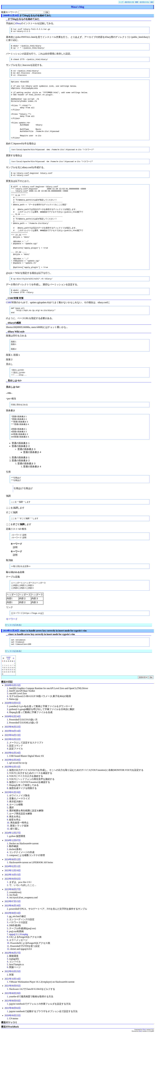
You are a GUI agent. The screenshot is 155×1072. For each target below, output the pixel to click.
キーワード (11, 656)
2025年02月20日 (13, 799)
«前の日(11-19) (129, 2)
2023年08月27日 (13, 928)
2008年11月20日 (11, 15)
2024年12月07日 (13, 879)
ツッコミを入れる (13, 662)
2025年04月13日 (13, 774)
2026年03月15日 (13, 724)
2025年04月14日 (13, 770)
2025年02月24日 (13, 791)
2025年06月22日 (13, 765)
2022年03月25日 (13, 1010)
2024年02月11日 (12, 905)
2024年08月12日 (13, 898)
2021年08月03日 (13, 1039)
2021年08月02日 (13, 1047)
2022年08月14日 (13, 952)
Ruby (140, 1070)
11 (8, 864)
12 (8, 867)
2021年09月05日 (13, 1024)
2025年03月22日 (13, 778)
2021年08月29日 (13, 1032)
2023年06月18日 (13, 944)
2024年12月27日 (13, 872)
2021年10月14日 (13, 1018)
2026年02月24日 (13, 755)
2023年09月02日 (13, 918)
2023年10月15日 (13, 913)
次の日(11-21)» (144, 2)
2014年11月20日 (11, 668)
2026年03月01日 (13, 742)
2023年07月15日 (13, 940)
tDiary (18, 23)
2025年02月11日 (12, 805)
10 (8, 861)
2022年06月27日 (13, 992)
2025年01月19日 (13, 831)
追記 (151, 2)
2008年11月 (8, 697)
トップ (121, 2)
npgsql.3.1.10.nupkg (18, 973)
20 (10, 708)
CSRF (9, 334)
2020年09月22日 (13, 1054)
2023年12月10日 (13, 909)
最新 (136, 2)
